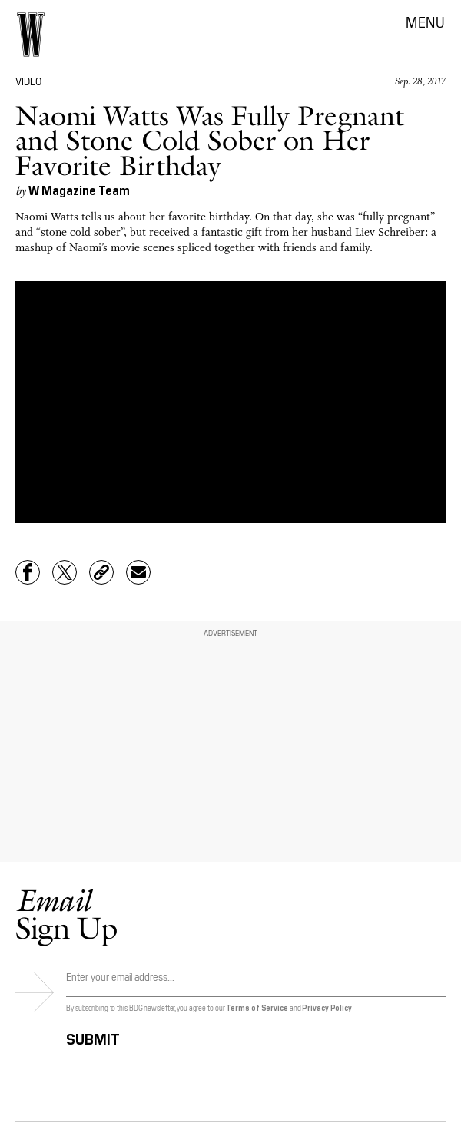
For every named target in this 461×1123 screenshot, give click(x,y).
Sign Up (66, 913)
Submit (93, 1036)
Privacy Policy (327, 1007)
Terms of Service (256, 1007)
